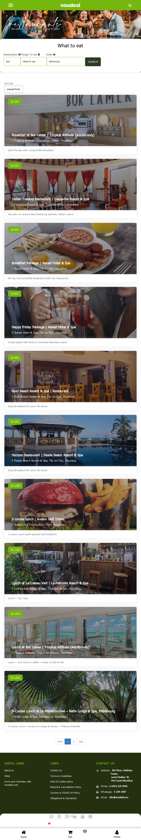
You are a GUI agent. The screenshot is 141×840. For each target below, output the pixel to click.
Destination (12, 54)
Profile (117, 834)
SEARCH (93, 61)
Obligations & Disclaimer (63, 798)
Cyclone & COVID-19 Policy (65, 792)
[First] (60, 742)
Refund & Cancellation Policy (65, 787)
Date (51, 54)
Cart (70, 834)
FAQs (7, 776)
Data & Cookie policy (61, 781)
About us (9, 770)
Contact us (56, 770)
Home (23, 834)
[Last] (81, 742)
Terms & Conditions (61, 776)
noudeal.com (27, 823)
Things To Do (30, 54)
